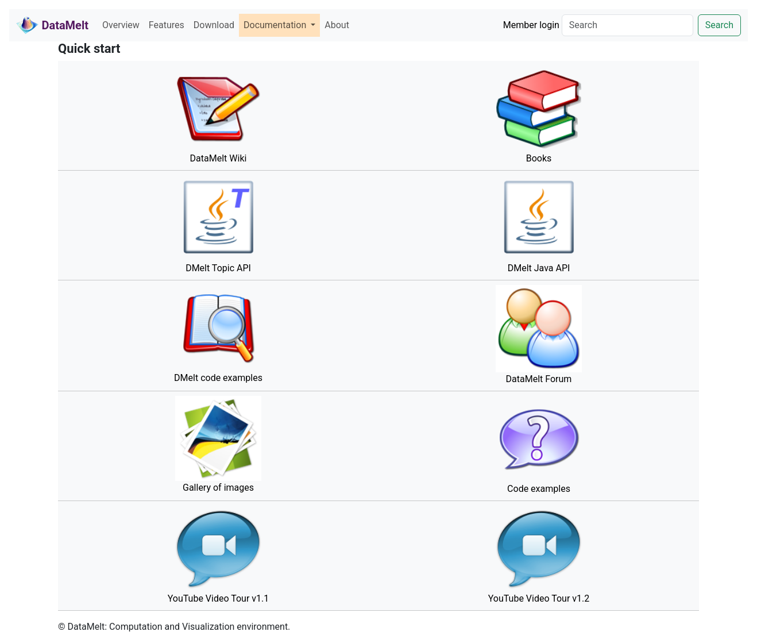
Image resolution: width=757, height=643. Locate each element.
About (337, 25)
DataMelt (52, 25)
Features (166, 25)
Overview (121, 25)
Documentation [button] (276, 25)
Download (214, 25)
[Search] (627, 25)
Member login (531, 25)
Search (719, 25)
